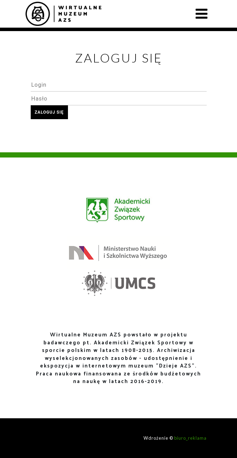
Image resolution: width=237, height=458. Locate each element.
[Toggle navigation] (201, 13)
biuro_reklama (190, 438)
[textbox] (119, 85)
